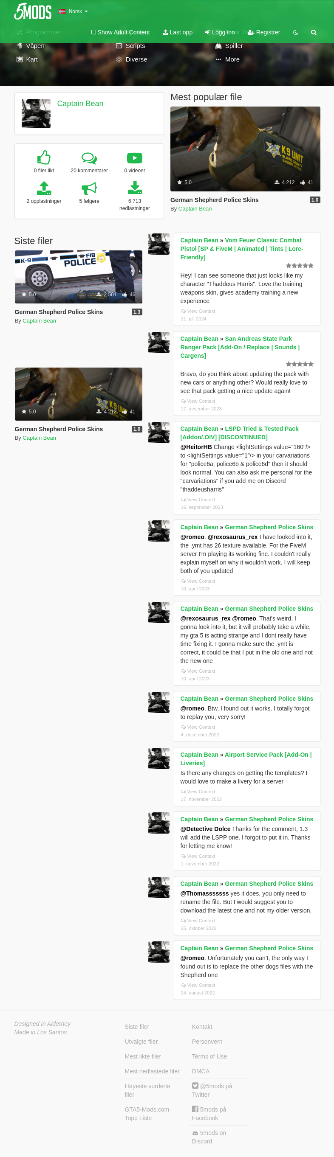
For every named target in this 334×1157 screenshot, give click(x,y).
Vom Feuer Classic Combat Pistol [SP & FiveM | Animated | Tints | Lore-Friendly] (242, 249)
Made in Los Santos (40, 1032)
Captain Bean (80, 103)
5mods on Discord (209, 1137)
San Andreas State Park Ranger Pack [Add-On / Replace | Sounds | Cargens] (240, 347)
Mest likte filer (143, 1056)
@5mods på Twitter (212, 1090)
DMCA (200, 1071)
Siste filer (137, 1026)
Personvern (207, 1041)
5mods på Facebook (209, 1113)
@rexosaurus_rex (233, 537)
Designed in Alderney (42, 1023)
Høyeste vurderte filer (147, 1090)
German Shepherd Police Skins (269, 527)
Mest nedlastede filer (152, 1071)
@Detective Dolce (206, 829)
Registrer (264, 32)
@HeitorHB (196, 447)
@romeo (192, 537)
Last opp (178, 32)
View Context (198, 311)
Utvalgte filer (141, 1041)
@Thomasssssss (205, 893)
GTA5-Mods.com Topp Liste (147, 1113)
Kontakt (202, 1026)
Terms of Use (209, 1056)
